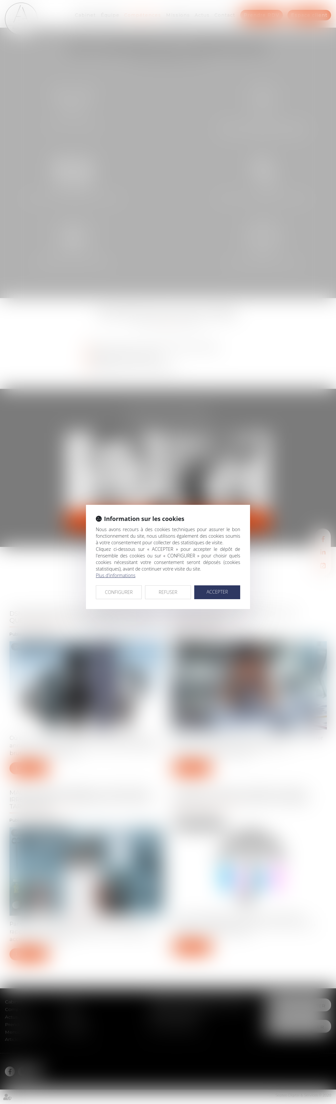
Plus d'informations (116, 575)
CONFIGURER (119, 592)
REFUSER (168, 592)
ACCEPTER (217, 592)
